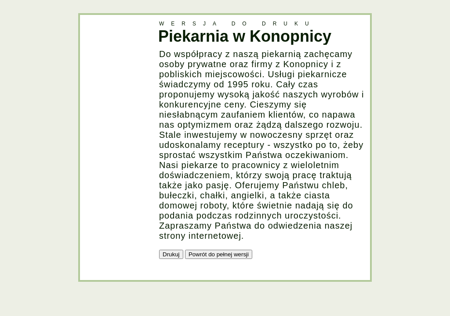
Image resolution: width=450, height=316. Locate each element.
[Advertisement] (115, 146)
